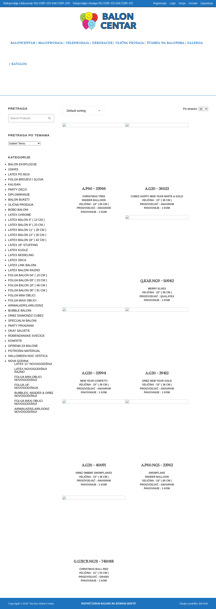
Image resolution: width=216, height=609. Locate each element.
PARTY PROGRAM (21, 325)
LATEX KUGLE (18, 250)
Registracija (159, 3)
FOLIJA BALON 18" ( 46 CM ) (27, 285)
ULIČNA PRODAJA (21, 204)
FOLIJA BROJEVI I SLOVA (26, 179)
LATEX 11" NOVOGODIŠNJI (33, 364)
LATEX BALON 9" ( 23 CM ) (26, 224)
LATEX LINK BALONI (22, 265)
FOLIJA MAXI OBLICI (22, 300)
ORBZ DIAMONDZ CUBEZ (26, 315)
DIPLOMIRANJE (19, 194)
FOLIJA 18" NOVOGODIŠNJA (26, 386)
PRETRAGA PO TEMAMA (29, 135)
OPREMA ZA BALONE (23, 345)
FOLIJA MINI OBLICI (22, 295)
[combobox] (83, 110)
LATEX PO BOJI (19, 174)
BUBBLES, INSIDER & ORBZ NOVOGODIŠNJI (34, 394)
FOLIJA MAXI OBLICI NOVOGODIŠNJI (29, 402)
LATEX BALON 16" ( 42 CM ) (27, 240)
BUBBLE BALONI (20, 310)
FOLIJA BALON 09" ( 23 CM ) (27, 280)
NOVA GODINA (18, 361)
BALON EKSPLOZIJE (22, 164)
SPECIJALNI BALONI (22, 320)
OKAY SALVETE (19, 330)
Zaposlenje (206, 3)
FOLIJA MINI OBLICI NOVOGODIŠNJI (28, 378)
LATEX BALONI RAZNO (24, 270)
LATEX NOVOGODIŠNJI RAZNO (31, 370)
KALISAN (14, 184)
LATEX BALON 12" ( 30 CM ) (27, 235)
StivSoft (203, 603)
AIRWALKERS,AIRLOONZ (25, 305)
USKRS (13, 169)
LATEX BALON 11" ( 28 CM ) (27, 229)
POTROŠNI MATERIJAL (24, 351)
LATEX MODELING (21, 255)
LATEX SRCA (17, 260)
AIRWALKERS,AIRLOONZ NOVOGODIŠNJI (32, 410)
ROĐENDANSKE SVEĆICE (26, 335)
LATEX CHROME (19, 214)
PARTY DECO (17, 189)
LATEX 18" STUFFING (23, 245)
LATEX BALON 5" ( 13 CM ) (26, 219)
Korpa (182, 3)
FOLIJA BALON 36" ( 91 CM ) (27, 290)
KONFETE (15, 340)
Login (173, 3)
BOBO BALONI (18, 209)
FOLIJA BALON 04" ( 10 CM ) (27, 275)
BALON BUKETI (19, 199)
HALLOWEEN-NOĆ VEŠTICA (28, 356)
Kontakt (193, 3)
